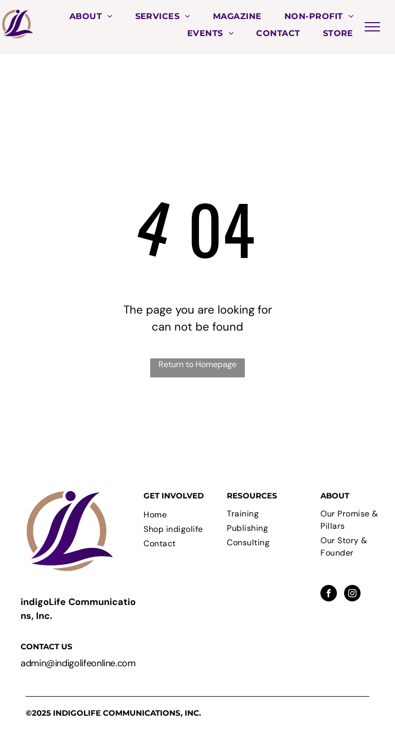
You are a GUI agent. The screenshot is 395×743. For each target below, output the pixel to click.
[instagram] (352, 594)
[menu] (372, 26)
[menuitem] (91, 16)
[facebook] (328, 594)
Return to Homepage (197, 364)
